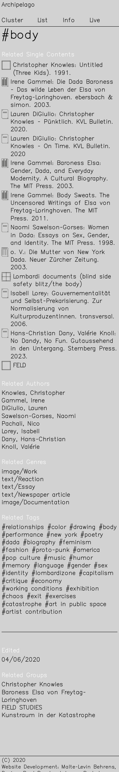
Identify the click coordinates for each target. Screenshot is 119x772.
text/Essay (18, 487)
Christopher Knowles (32, 685)
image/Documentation (35, 503)
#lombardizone (53, 573)
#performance (22, 535)
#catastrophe (22, 604)
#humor (81, 558)
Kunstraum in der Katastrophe (48, 715)
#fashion (15, 550)
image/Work (19, 472)
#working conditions (32, 589)
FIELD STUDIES (22, 708)
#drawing (82, 527)
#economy (46, 581)
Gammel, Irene (23, 401)
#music (54, 558)
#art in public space (75, 604)
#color (56, 527)
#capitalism (96, 573)
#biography (39, 543)
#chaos (12, 596)
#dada (11, 543)
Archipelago (18, 5)
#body (108, 527)
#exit (34, 596)
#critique (15, 581)
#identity (15, 573)
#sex (101, 566)
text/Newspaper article (36, 495)
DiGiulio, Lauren (24, 408)
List (42, 20)
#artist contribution (32, 612)
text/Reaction (23, 479)
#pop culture (21, 558)
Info (69, 20)
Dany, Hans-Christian (34, 439)
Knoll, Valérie (21, 447)
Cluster (12, 20)
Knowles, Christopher (33, 393)
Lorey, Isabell (21, 432)
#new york (61, 535)
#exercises (60, 596)
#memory (16, 566)
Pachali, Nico (21, 424)
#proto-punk (50, 550)
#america (86, 550)
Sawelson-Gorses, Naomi (39, 416)
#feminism (75, 543)
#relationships (23, 527)
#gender (78, 566)
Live (94, 20)
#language (48, 566)
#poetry (91, 535)
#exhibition (82, 589)
